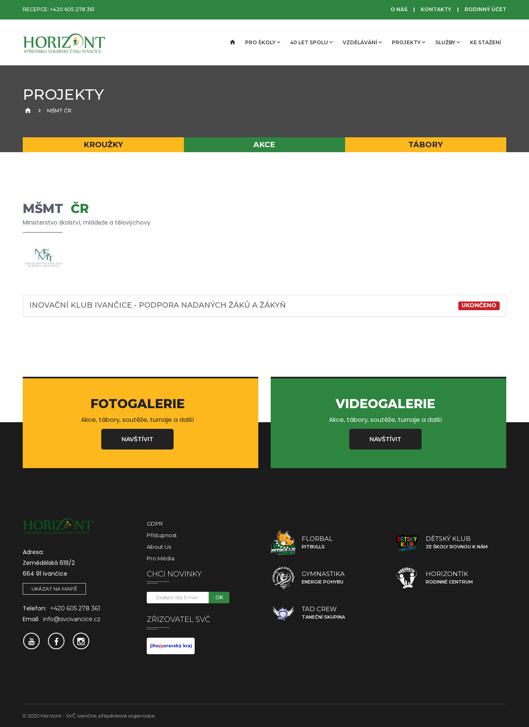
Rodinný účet (485, 9)
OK (219, 597)
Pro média (160, 558)
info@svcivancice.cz (71, 619)
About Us (159, 546)
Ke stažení (485, 42)
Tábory (425, 144)
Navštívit (137, 439)
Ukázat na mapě (54, 589)
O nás (399, 9)
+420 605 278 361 (72, 9)
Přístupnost (162, 535)
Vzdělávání (362, 42)
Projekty (408, 42)
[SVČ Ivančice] (64, 42)
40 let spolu (311, 42)
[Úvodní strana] (232, 42)
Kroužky (103, 144)
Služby (447, 42)
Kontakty (436, 9)
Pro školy (262, 42)
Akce (264, 144)
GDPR (155, 523)
